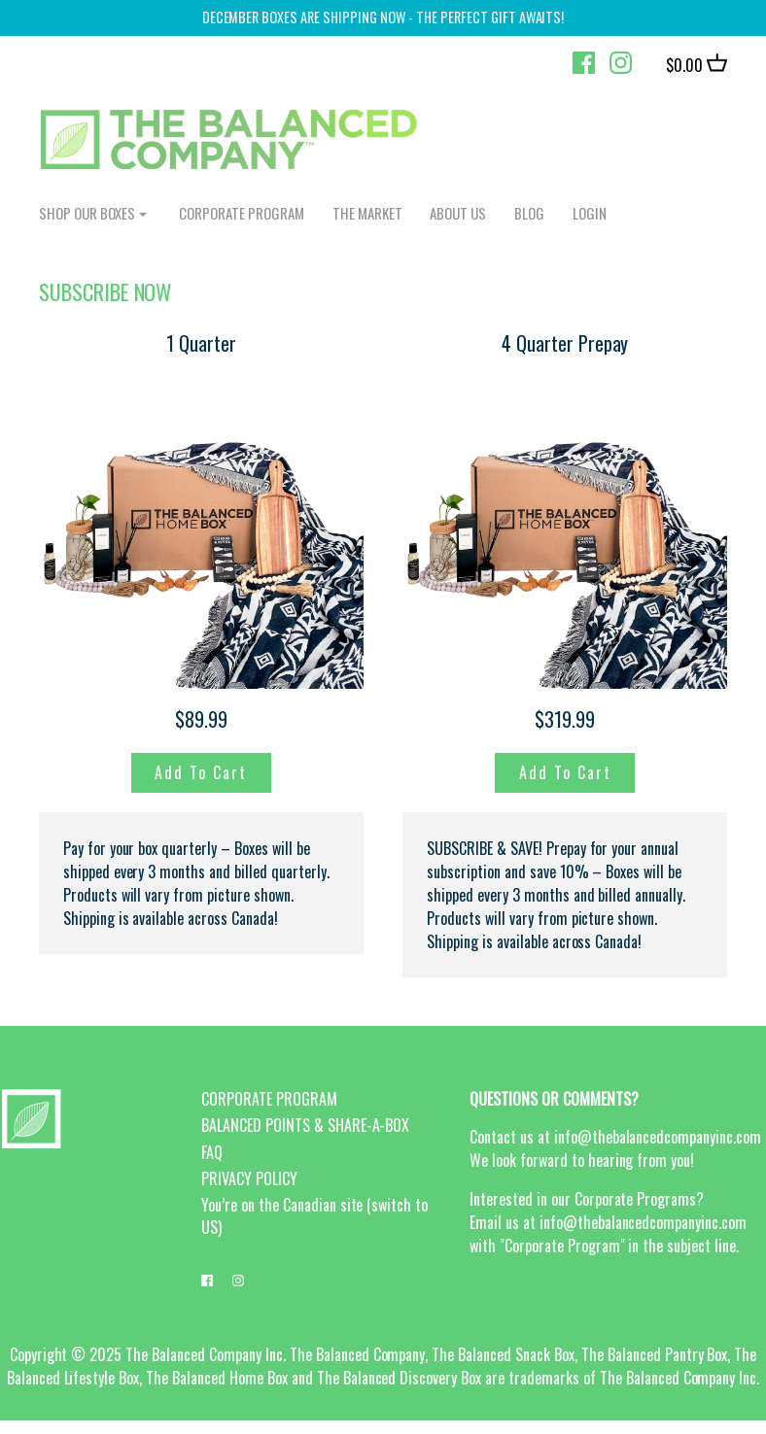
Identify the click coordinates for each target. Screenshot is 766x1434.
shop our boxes (87, 212)
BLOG (529, 212)
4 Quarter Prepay (565, 343)
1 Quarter (201, 343)
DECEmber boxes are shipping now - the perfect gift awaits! (383, 17)
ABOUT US (458, 212)
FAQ (212, 1152)
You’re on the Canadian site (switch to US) (314, 1215)
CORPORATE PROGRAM (241, 212)
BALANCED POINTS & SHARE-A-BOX (305, 1125)
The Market (367, 212)
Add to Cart (201, 772)
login (590, 212)
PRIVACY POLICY (249, 1178)
